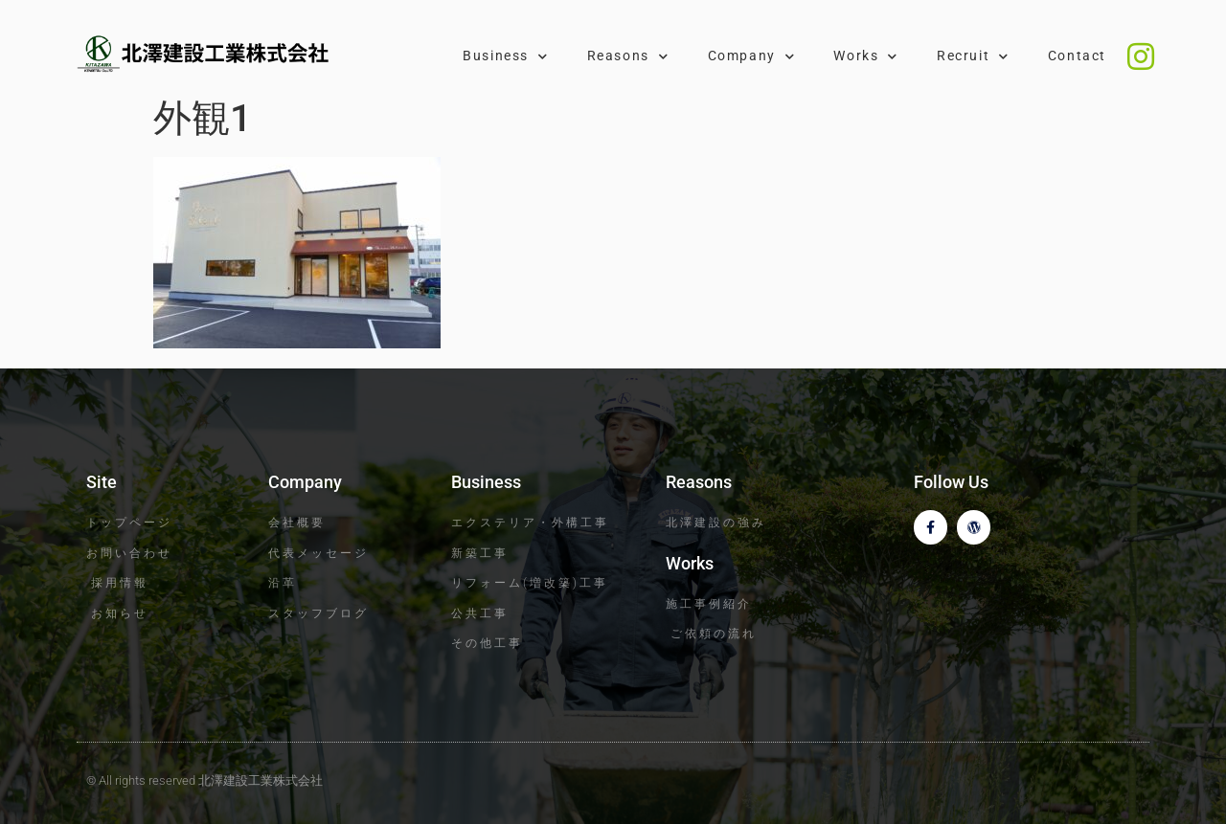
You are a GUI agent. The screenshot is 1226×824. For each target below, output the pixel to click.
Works (865, 56)
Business (505, 56)
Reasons (628, 56)
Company (752, 56)
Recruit (973, 56)
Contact (1077, 56)
